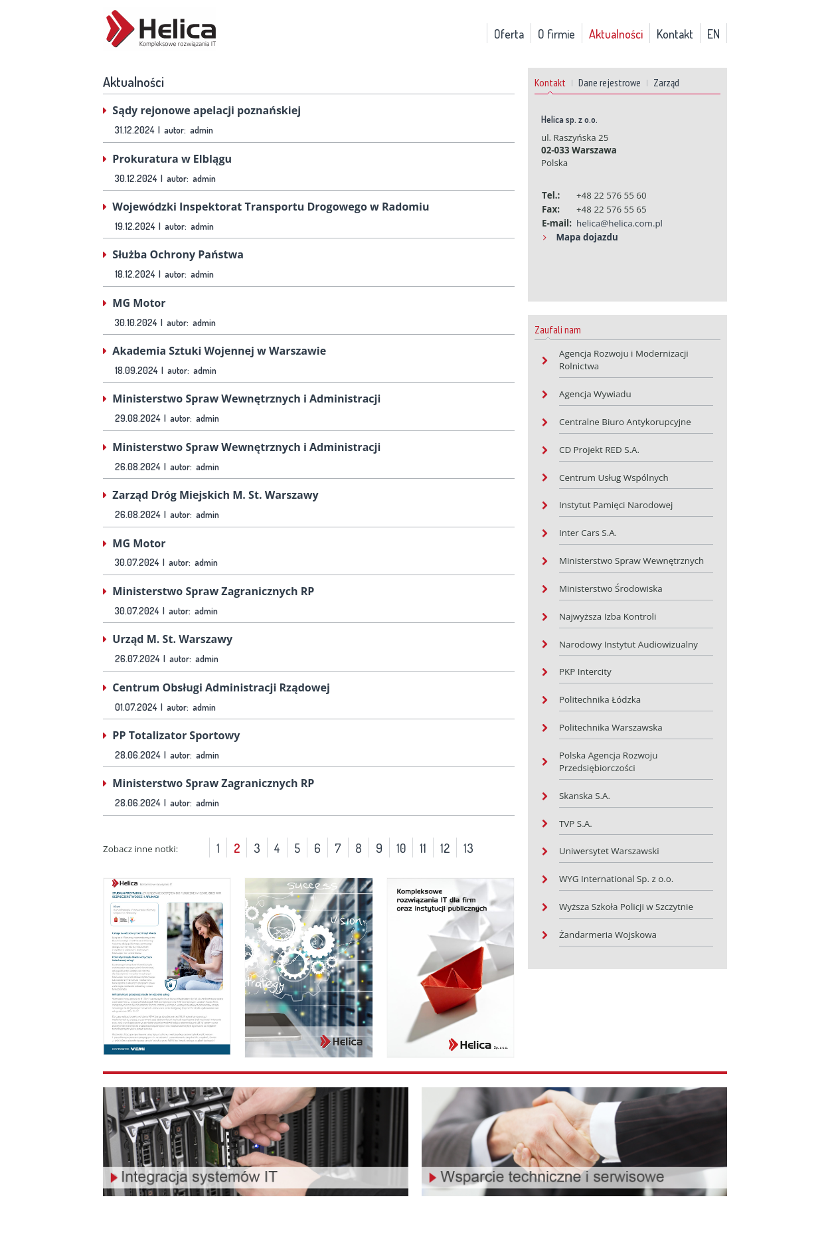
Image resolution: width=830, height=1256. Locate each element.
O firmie (556, 34)
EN (713, 34)
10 (401, 848)
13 (468, 848)
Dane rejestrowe (609, 82)
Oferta (509, 34)
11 (423, 848)
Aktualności (616, 34)
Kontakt (675, 34)
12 (445, 848)
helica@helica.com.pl (619, 223)
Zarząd (666, 82)
